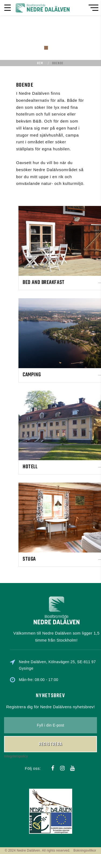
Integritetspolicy (16, 734)
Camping (70, 375)
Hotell (68, 467)
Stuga (67, 559)
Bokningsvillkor (85, 850)
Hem (40, 63)
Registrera (50, 722)
